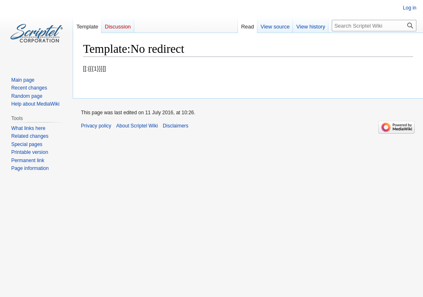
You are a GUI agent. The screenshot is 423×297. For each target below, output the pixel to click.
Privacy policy (96, 126)
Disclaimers (175, 126)
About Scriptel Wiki (137, 126)
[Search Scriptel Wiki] (374, 25)
